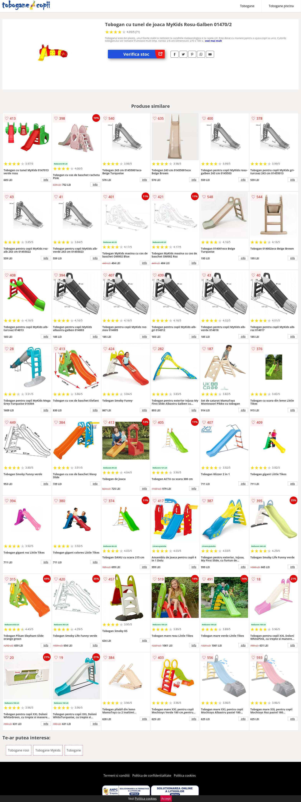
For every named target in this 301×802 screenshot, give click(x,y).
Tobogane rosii (18, 750)
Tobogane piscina (281, 6)
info (46, 179)
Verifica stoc (144, 54)
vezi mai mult (213, 40)
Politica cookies (185, 775)
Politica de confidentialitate (151, 775)
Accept (166, 798)
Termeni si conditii (116, 775)
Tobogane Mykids (47, 750)
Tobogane (247, 6)
